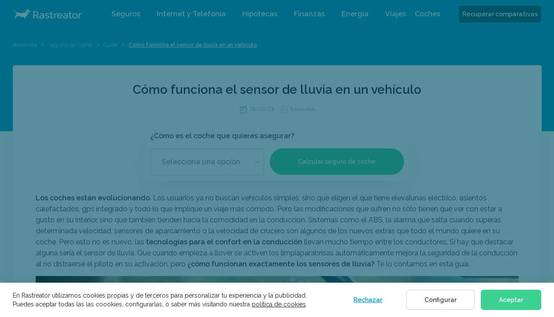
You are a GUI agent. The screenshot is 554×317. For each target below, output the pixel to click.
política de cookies (279, 304)
